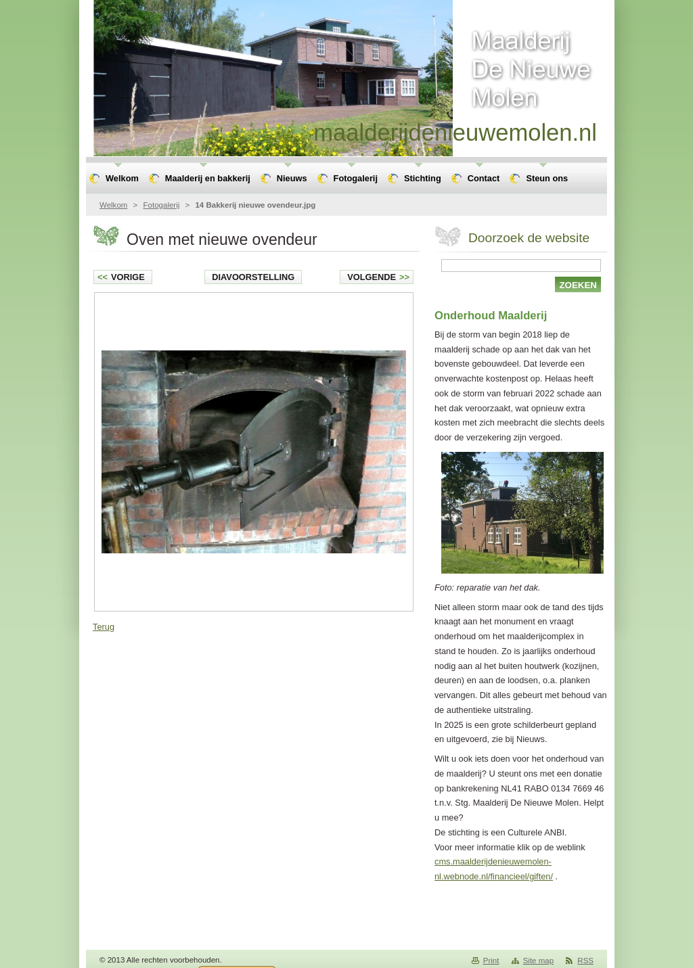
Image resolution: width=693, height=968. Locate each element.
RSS (585, 961)
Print (491, 961)
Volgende (378, 277)
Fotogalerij (161, 205)
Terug (103, 627)
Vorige (121, 277)
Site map (538, 961)
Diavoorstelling (253, 277)
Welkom (113, 205)
